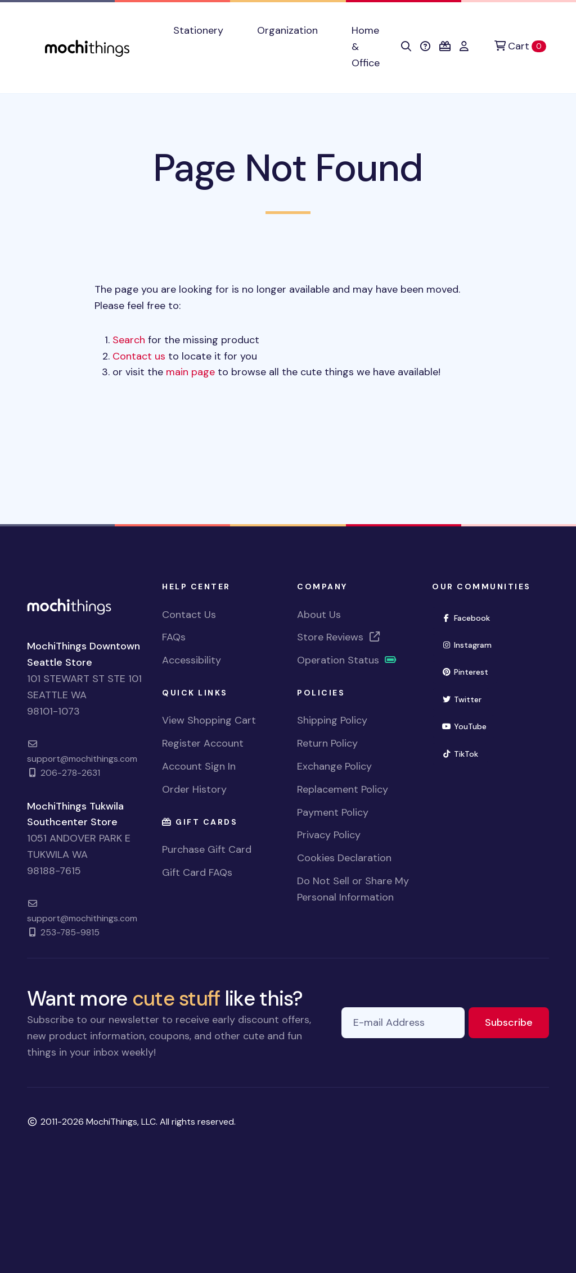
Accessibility (191, 660)
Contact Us (189, 614)
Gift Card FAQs (197, 872)
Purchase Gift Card (206, 849)
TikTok (465, 753)
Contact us (138, 356)
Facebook (471, 617)
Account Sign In (199, 766)
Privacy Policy (329, 835)
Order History (194, 789)
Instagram (471, 644)
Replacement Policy (342, 789)
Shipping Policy (332, 720)
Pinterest (470, 671)
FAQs (174, 637)
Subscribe (517, 1021)
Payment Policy (332, 812)
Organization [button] (287, 30)
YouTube (469, 725)
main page (190, 372)
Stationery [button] (198, 30)
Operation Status (347, 660)
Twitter (466, 698)
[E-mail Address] (403, 1022)
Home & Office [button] (366, 47)
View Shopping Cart (209, 720)
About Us (319, 614)
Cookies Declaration (344, 858)
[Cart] (520, 46)
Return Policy (327, 743)
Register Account (203, 743)
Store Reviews (339, 637)
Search (128, 340)
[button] (406, 47)
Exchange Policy (334, 766)
